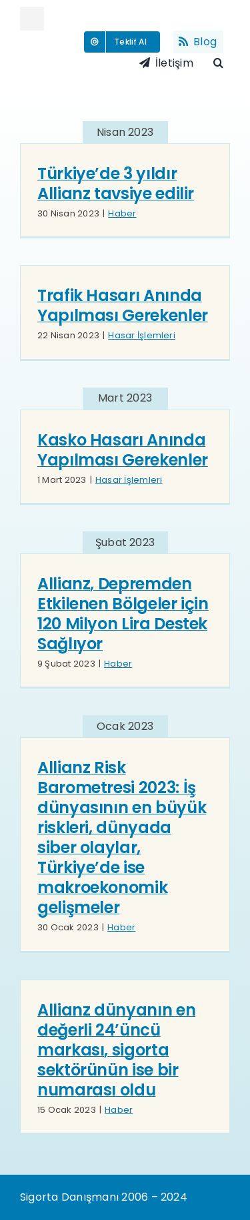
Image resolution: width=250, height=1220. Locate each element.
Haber (122, 213)
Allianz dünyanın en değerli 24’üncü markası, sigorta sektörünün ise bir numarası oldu (116, 1050)
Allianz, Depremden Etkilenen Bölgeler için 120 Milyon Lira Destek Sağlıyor (123, 614)
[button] (221, 63)
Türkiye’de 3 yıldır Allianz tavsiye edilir (115, 183)
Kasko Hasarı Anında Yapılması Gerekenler (122, 450)
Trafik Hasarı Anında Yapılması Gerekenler (122, 305)
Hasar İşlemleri (141, 335)
